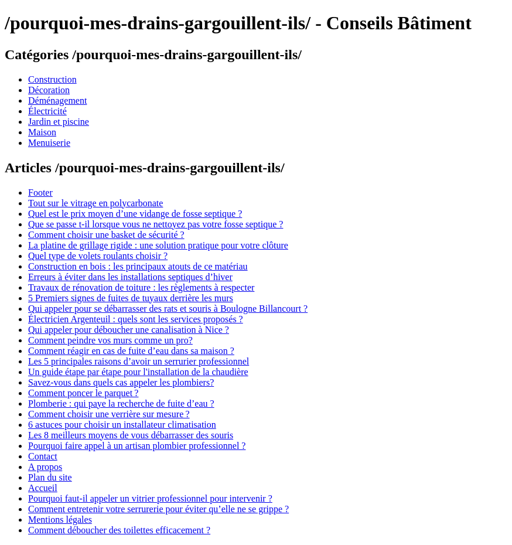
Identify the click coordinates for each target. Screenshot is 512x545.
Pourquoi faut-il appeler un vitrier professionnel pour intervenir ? (150, 498)
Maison (42, 132)
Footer (40, 192)
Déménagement (57, 100)
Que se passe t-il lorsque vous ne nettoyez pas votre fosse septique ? (155, 224)
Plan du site (50, 477)
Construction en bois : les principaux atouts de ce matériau (138, 266)
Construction (52, 79)
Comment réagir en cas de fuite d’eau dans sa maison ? (131, 351)
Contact (42, 456)
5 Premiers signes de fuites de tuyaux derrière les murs (130, 298)
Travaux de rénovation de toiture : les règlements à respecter (141, 287)
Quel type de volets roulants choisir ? (98, 256)
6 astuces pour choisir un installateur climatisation (122, 425)
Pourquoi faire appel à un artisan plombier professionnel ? (136, 446)
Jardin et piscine (58, 122)
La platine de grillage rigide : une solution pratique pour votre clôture (158, 245)
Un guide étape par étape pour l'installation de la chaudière (138, 372)
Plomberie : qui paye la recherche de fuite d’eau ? (121, 403)
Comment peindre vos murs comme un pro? (110, 340)
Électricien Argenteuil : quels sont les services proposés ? (135, 319)
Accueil (42, 488)
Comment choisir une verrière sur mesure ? (109, 414)
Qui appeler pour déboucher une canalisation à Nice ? (128, 330)
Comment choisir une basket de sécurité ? (106, 235)
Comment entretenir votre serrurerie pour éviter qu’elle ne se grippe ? (158, 509)
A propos (45, 467)
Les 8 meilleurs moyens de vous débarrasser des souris (130, 435)
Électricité (47, 111)
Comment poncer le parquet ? (83, 393)
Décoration (49, 90)
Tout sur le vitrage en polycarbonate (95, 203)
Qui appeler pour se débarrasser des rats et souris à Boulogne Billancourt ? (168, 309)
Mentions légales (60, 519)
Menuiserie (49, 143)
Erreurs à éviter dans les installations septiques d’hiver (130, 277)
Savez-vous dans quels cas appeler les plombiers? (121, 382)
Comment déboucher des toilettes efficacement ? (119, 530)
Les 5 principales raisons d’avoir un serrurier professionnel (138, 361)
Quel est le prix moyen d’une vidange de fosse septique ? (135, 214)
